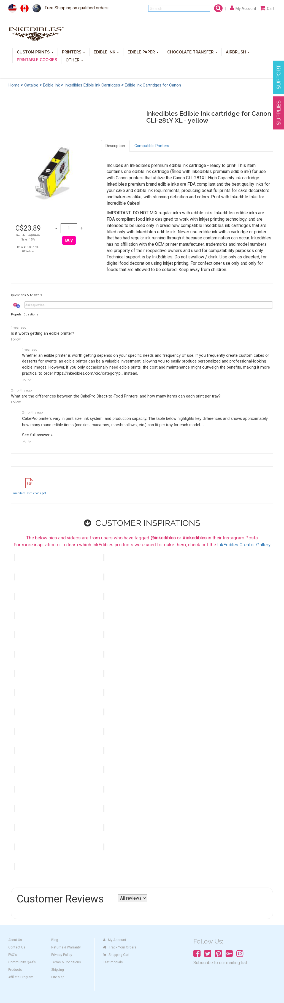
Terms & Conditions (66, 962)
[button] (24, 380)
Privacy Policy (61, 955)
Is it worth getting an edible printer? (42, 333)
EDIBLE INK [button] (106, 51)
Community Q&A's (22, 962)
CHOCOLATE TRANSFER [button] (192, 51)
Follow (16, 339)
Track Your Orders (119, 947)
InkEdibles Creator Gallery (244, 544)
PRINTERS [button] (73, 51)
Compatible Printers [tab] (151, 146)
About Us (15, 940)
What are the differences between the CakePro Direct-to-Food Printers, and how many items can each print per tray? (116, 396)
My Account (114, 940)
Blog (54, 940)
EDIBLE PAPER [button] (143, 51)
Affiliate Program (20, 977)
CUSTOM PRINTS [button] (35, 51)
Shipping (57, 970)
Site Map (57, 977)
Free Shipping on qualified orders (77, 7)
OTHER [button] (74, 59)
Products (15, 970)
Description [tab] (115, 146)
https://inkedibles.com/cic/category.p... (88, 373)
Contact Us (16, 947)
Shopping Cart (116, 955)
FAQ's (12, 955)
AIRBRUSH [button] (238, 51)
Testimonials (113, 962)
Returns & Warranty (66, 947)
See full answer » (37, 435)
